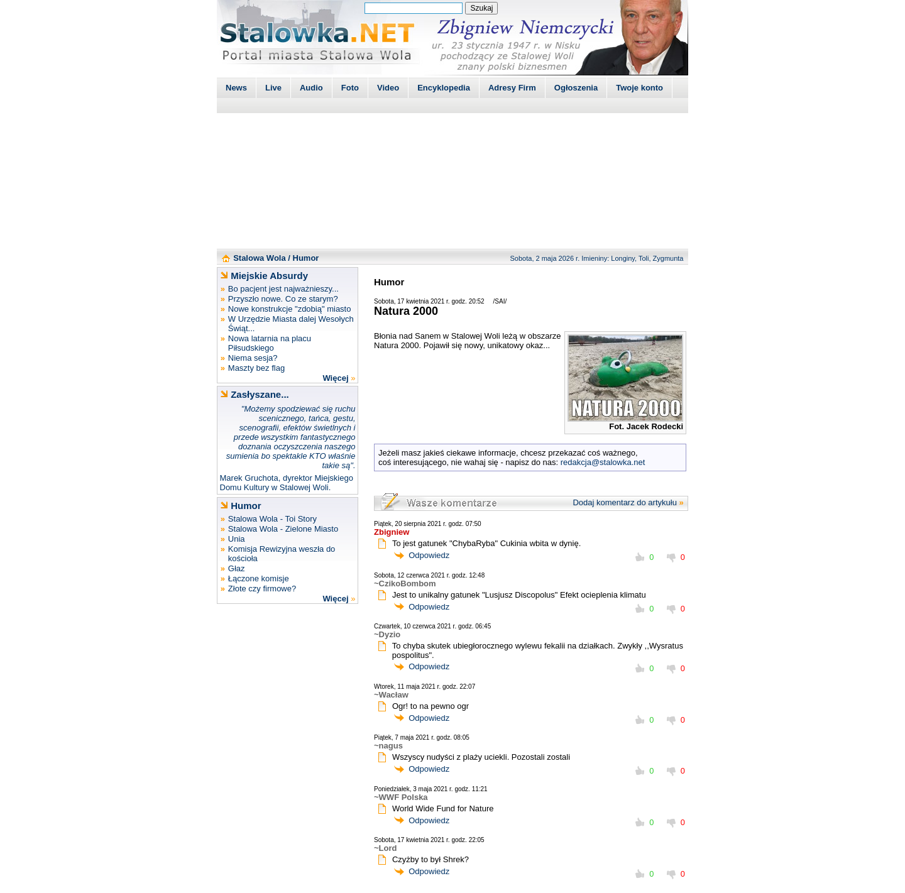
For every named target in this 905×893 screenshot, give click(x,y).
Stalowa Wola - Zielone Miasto (283, 529)
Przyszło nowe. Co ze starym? (283, 299)
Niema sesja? (253, 358)
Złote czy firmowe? (262, 588)
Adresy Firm (512, 87)
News (236, 87)
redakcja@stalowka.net (603, 462)
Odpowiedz (429, 555)
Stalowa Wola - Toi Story (272, 518)
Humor (306, 258)
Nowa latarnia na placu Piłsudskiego (269, 343)
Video (388, 87)
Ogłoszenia (576, 87)
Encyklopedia (443, 87)
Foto (350, 87)
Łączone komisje (258, 578)
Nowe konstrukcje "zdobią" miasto (289, 309)
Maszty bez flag (256, 368)
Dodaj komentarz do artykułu (624, 502)
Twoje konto (639, 87)
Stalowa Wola (259, 258)
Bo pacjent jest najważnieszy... (283, 288)
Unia (236, 539)
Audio (311, 87)
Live (273, 87)
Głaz (236, 568)
